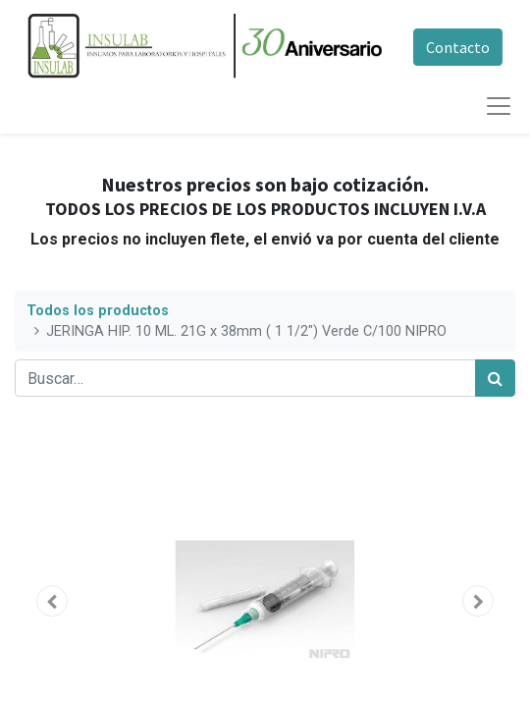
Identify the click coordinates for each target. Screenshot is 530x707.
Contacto (458, 47)
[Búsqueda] (495, 378)
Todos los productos (97, 310)
